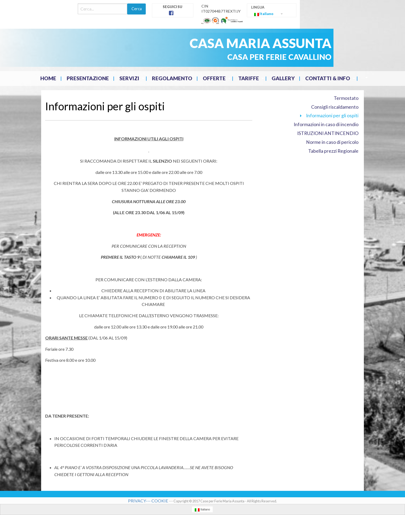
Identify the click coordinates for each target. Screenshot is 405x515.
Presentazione (88, 78)
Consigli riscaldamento (334, 107)
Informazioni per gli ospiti (332, 115)
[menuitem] (49, 78)
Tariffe (248, 78)
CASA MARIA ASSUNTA (260, 43)
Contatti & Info (327, 78)
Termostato (346, 98)
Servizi (129, 78)
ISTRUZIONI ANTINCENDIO (327, 133)
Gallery (283, 78)
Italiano (263, 14)
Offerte (214, 78)
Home (48, 78)
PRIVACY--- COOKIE (148, 500)
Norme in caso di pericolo (332, 142)
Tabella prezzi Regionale (333, 151)
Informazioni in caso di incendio (326, 124)
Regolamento (172, 78)
